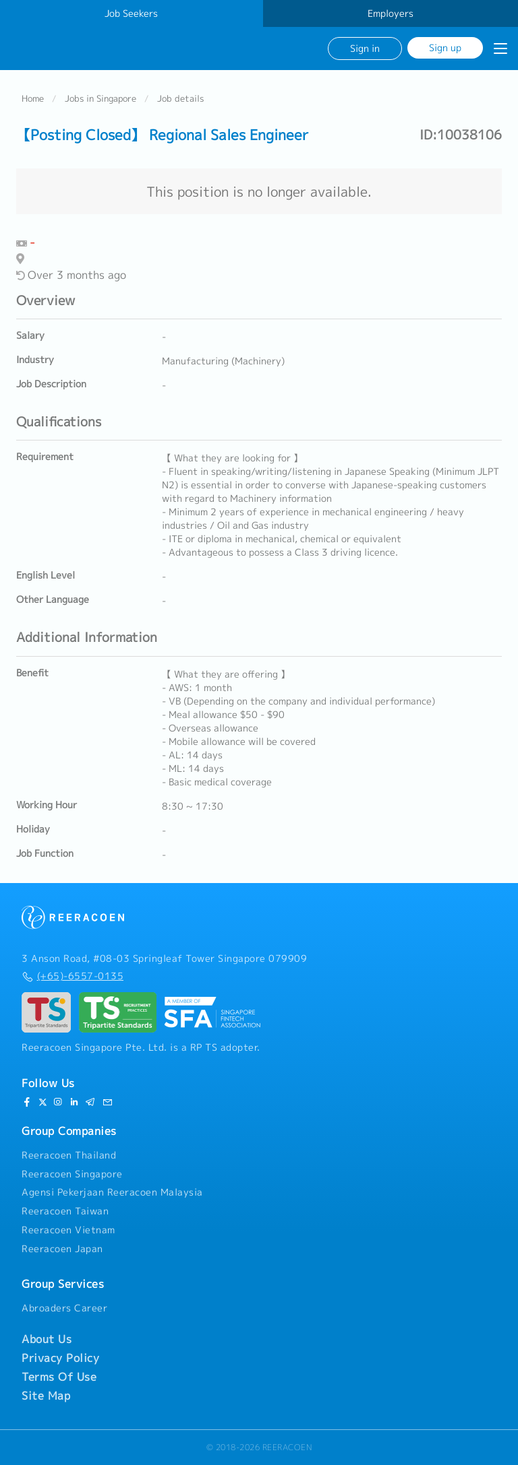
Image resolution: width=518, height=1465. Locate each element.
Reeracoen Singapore (72, 1174)
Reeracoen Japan (62, 1249)
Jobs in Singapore (100, 98)
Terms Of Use (59, 1376)
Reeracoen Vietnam (68, 1230)
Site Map (46, 1395)
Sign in (365, 48)
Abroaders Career (64, 1308)
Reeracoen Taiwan (65, 1211)
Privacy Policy (60, 1358)
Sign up (445, 47)
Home (33, 98)
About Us (46, 1339)
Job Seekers (131, 13)
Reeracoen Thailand (69, 1155)
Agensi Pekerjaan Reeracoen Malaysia (112, 1192)
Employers (390, 13)
